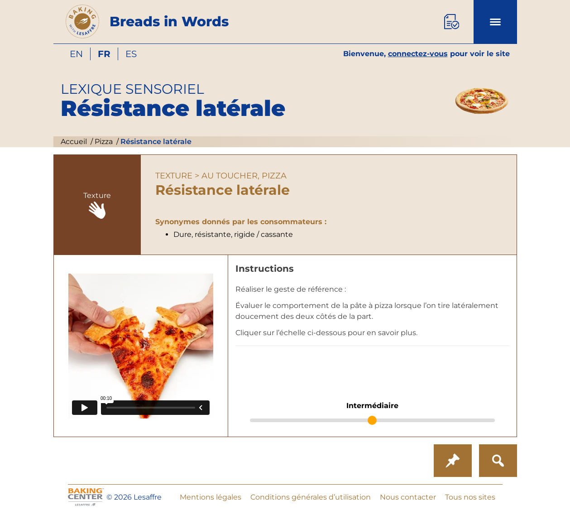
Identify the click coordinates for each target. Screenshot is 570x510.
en (76, 53)
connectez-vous (418, 53)
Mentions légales (210, 497)
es (131, 53)
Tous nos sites (470, 497)
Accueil (74, 141)
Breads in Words (169, 21)
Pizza (103, 141)
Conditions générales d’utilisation (310, 497)
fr (104, 53)
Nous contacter (408, 497)
